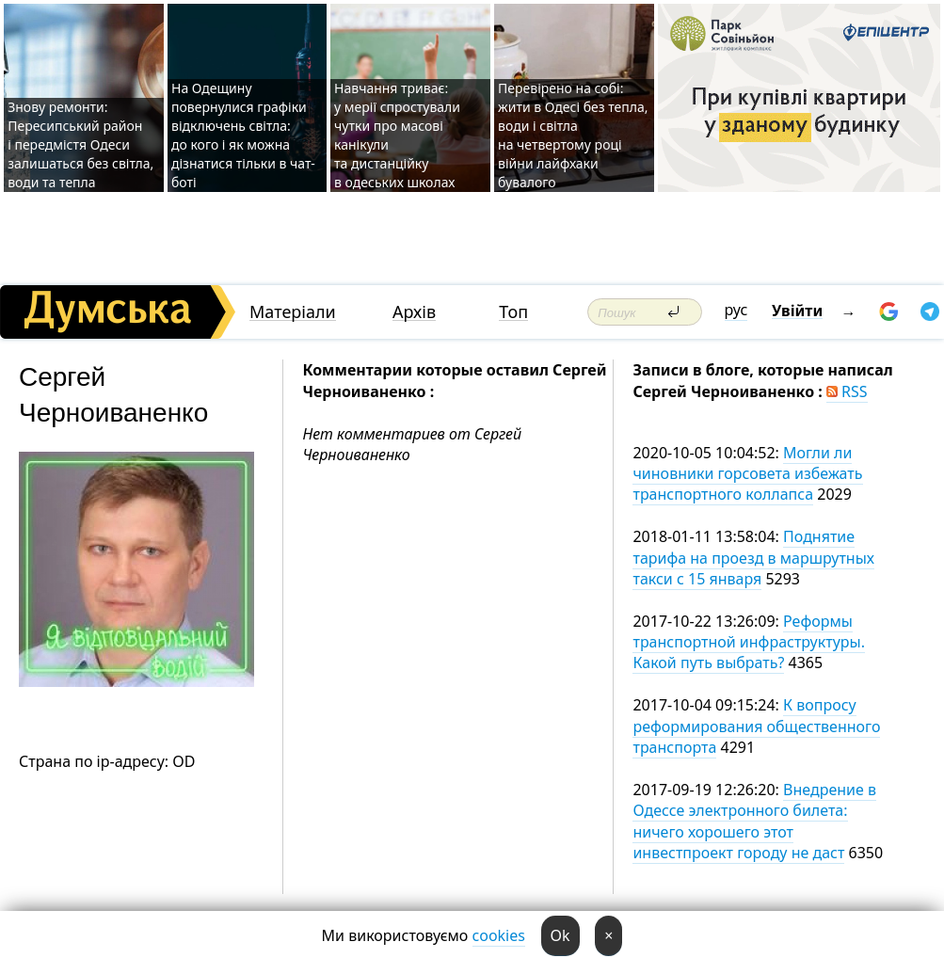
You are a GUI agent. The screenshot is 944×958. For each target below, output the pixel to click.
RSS (847, 391)
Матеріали (292, 312)
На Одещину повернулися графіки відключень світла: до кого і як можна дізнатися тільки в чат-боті (243, 135)
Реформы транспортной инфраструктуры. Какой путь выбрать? (748, 642)
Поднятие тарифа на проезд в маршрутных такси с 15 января (753, 557)
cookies (498, 935)
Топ (513, 312)
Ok (560, 935)
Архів (414, 312)
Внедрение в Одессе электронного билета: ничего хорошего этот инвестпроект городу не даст (754, 821)
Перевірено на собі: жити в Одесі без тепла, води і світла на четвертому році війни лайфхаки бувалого (573, 135)
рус (736, 309)
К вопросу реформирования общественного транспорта (756, 726)
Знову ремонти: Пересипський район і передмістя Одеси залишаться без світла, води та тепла (80, 144)
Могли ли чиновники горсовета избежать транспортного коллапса (747, 473)
